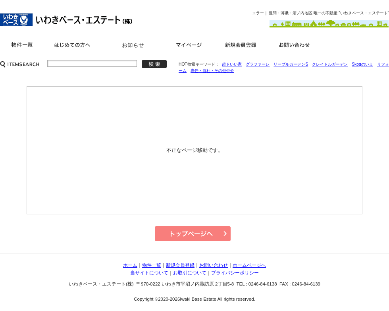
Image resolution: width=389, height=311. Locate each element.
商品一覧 (23, 45)
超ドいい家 (232, 64)
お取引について (189, 272)
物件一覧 (151, 265)
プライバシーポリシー (235, 272)
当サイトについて (149, 272)
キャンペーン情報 (134, 45)
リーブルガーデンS (290, 64)
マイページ (190, 45)
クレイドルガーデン (330, 64)
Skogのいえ (362, 64)
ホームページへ (249, 265)
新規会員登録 (241, 45)
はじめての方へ (73, 45)
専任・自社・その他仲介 (212, 70)
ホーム (130, 265)
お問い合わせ (296, 45)
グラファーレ (258, 64)
